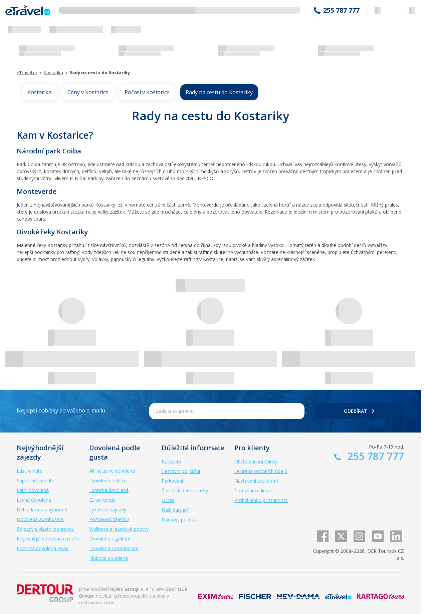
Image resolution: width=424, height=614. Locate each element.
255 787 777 (341, 10)
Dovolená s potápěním (114, 548)
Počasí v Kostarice (147, 92)
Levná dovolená (34, 500)
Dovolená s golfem (110, 538)
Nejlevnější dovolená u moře (48, 538)
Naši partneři (176, 510)
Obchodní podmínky (255, 461)
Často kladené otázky (185, 490)
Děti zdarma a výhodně (42, 509)
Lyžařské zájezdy (107, 509)
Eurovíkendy (102, 500)
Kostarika (39, 92)
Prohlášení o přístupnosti (261, 500)
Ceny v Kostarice (88, 92)
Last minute (29, 471)
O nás (168, 500)
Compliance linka (252, 490)
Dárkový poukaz (179, 519)
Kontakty (171, 461)
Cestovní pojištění (181, 471)
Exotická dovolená (109, 490)
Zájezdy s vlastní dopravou (45, 529)
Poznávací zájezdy (109, 519)
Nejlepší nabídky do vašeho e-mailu (61, 410)
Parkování (172, 481)
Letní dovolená (33, 490)
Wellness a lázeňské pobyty (119, 529)
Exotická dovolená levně (43, 548)
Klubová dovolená (108, 558)
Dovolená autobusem (40, 519)
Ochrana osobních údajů (260, 471)
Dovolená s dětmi (108, 480)
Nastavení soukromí (256, 481)
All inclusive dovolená (112, 471)
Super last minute (35, 480)
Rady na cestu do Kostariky (219, 92)
